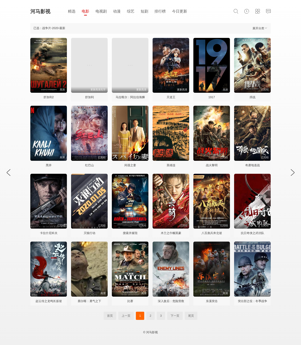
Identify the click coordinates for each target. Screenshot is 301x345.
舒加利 (89, 97)
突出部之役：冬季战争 (252, 301)
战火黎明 (212, 165)
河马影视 (40, 11)
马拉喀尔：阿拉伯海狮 (130, 97)
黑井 (49, 165)
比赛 (130, 301)
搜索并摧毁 (130, 233)
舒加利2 (48, 97)
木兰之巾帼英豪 (171, 233)
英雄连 (171, 165)
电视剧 (101, 11)
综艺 (130, 11)
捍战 (252, 97)
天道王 (171, 97)
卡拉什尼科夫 (48, 233)
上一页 (126, 315)
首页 (110, 315)
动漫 (117, 11)
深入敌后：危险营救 (171, 301)
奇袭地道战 (252, 165)
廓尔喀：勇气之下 (89, 301)
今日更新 (179, 11)
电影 (85, 11)
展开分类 (260, 28)
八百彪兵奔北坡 (212, 233)
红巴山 (89, 165)
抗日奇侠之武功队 (252, 233)
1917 (211, 97)
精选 (71, 11)
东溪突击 (212, 301)
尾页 (191, 315)
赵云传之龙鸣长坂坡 (49, 301)
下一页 (175, 315)
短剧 (144, 11)
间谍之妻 (130, 165)
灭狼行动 (89, 233)
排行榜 (160, 11)
